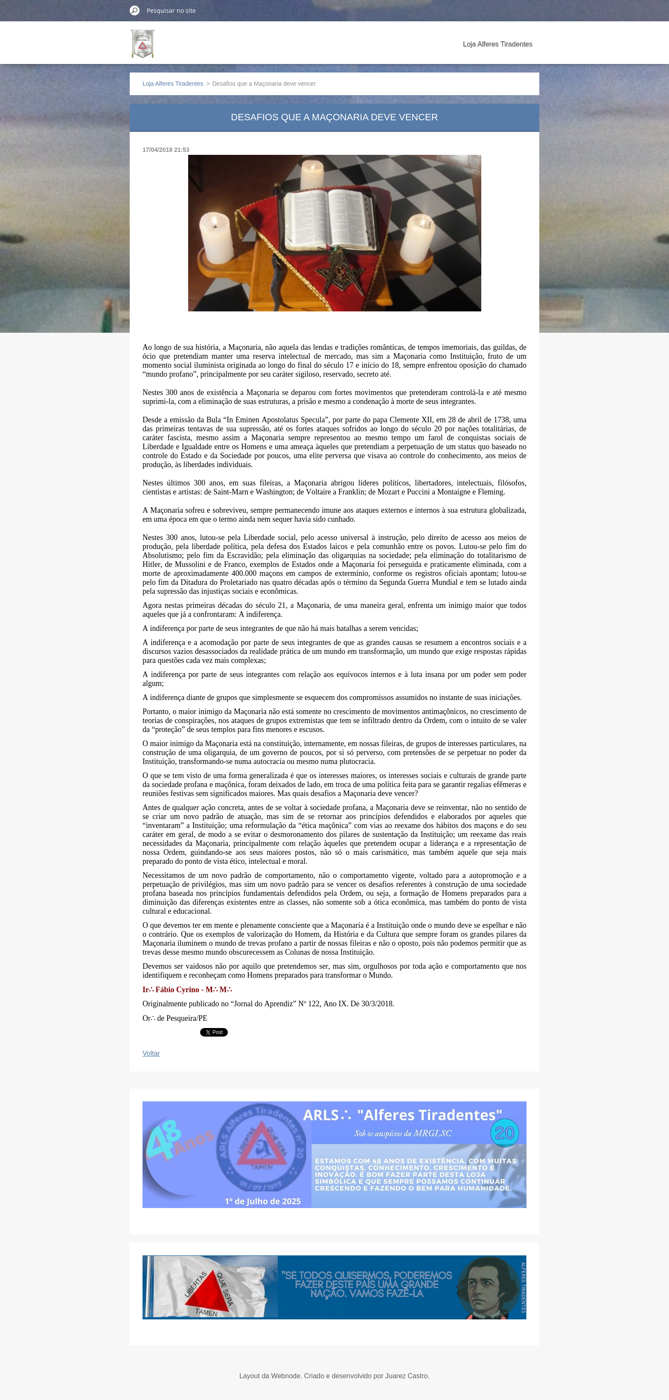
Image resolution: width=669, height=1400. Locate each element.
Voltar (151, 1053)
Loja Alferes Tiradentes (497, 44)
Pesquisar (135, 10)
